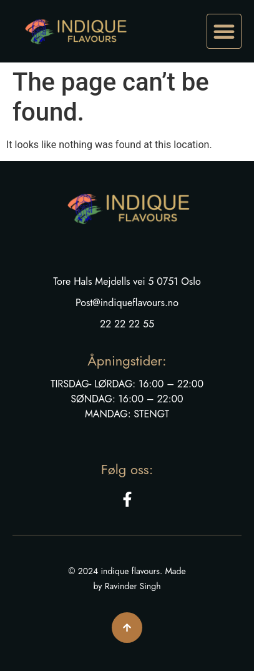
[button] (224, 31)
